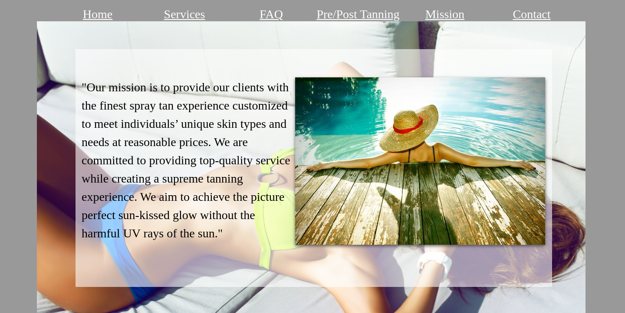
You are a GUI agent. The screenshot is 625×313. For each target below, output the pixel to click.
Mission (444, 14)
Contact (531, 14)
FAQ (271, 14)
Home (97, 14)
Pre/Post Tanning (357, 14)
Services (184, 14)
